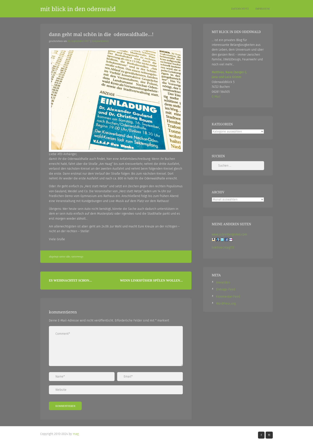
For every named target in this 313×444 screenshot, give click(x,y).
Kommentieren (100, 41)
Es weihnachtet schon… (70, 280)
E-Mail (216, 96)
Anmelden (223, 282)
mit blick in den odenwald (78, 9)
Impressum (262, 8)
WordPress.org (226, 303)
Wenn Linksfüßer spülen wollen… (151, 280)
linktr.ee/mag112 (223, 247)
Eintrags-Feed (225, 289)
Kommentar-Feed (228, 296)
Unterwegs (77, 256)
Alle (68, 256)
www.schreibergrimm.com (229, 234)
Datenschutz (240, 8)
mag (76, 434)
